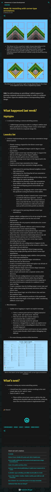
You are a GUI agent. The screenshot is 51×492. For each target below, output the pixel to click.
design (15, 427)
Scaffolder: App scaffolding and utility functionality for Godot (25, 473)
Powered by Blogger (25, 489)
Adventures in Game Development (14, 2)
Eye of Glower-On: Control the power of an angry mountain (24, 480)
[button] (4, 16)
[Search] (49, 2)
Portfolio (10, 454)
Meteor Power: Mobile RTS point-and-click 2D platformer (24, 457)
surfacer (27, 427)
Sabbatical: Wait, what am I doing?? (17, 483)
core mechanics (8, 427)
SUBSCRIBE (7, 4)
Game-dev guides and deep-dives (17, 465)
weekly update (35, 427)
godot (21, 427)
